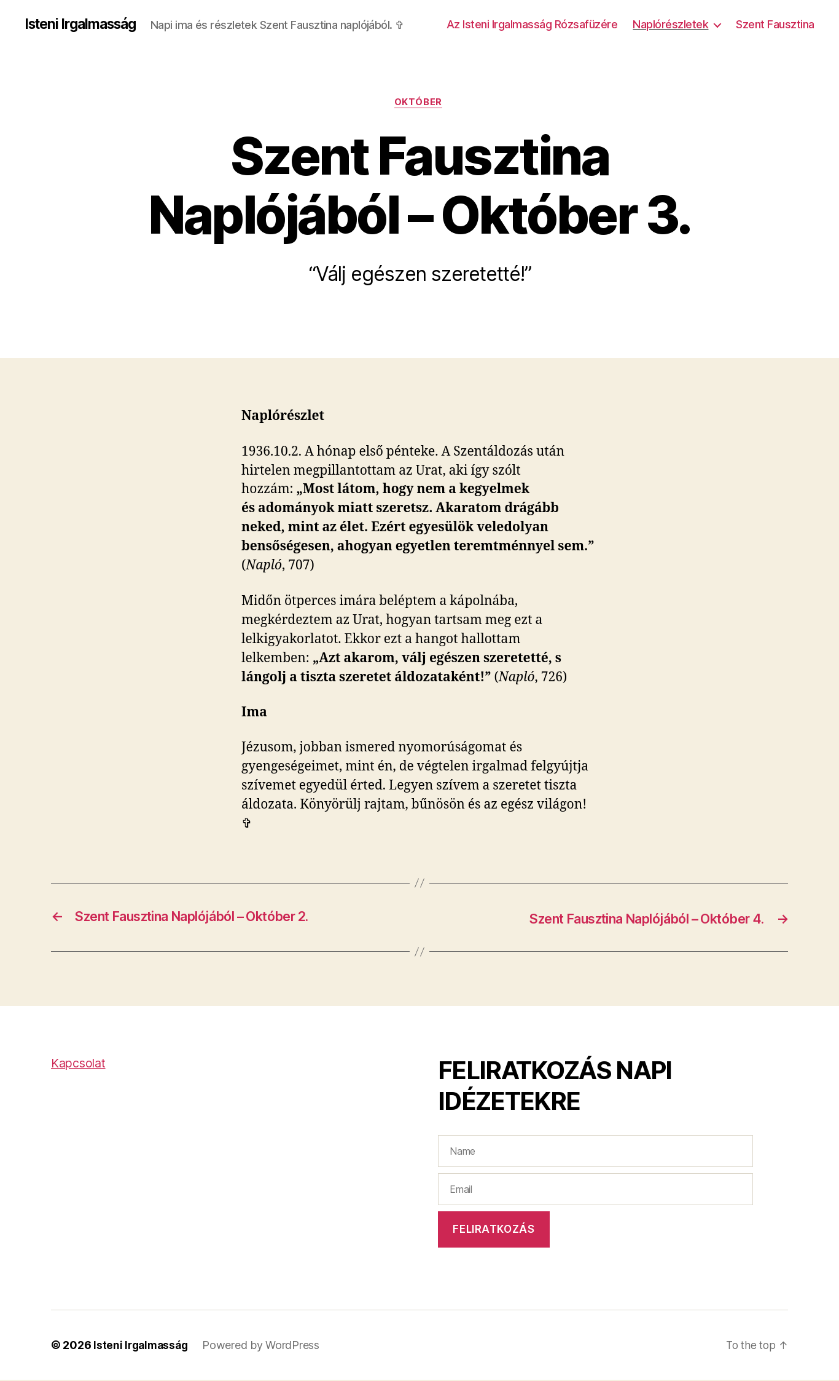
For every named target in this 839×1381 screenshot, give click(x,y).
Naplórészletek (670, 24)
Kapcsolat (80, 1064)
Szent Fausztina (775, 24)
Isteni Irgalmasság (85, 24)
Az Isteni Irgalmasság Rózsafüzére (532, 24)
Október (419, 103)
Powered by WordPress (265, 1346)
